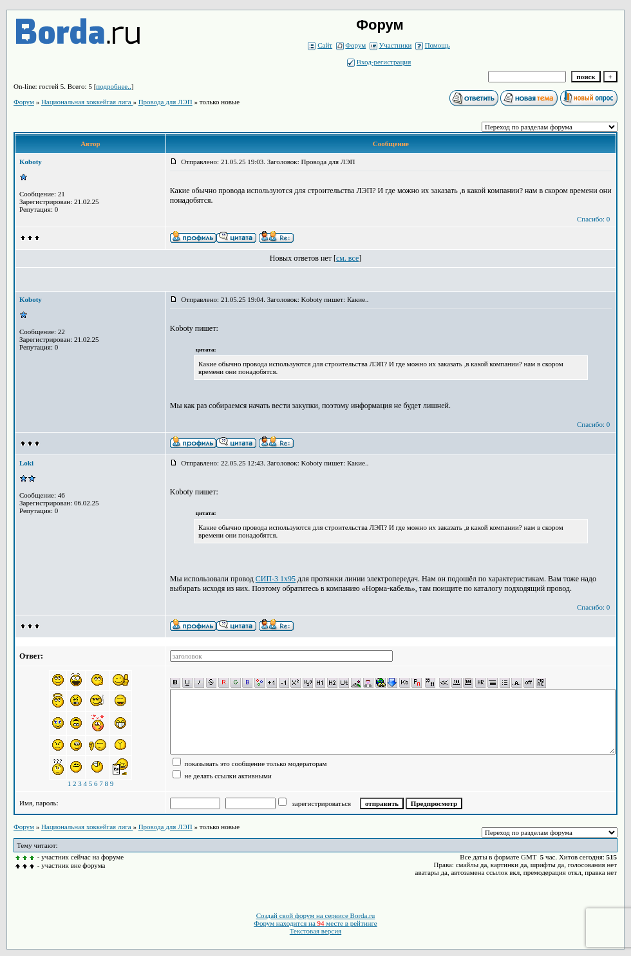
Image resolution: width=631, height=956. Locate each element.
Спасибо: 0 (593, 219)
